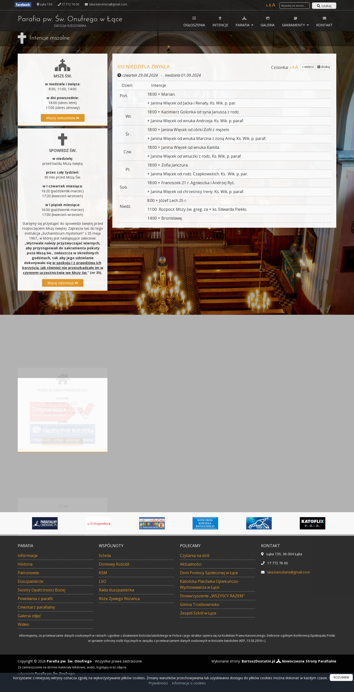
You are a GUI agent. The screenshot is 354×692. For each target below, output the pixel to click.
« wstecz (308, 67)
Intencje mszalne (50, 38)
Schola (105, 641)
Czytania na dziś (194, 641)
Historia (25, 650)
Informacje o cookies (189, 683)
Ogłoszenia (194, 21)
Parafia (243, 21)
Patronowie (28, 658)
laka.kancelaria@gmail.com (107, 4)
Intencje (220, 21)
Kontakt (324, 21)
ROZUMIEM (341, 677)
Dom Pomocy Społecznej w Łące (209, 658)
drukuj (323, 67)
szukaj (324, 5)
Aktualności (190, 650)
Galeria (268, 21)
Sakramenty (294, 21)
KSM (103, 658)
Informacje (28, 641)
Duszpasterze (30, 667)
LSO (102, 667)
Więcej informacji (62, 283)
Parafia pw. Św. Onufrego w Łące (70, 21)
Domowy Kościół (114, 650)
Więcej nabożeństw (62, 118)
